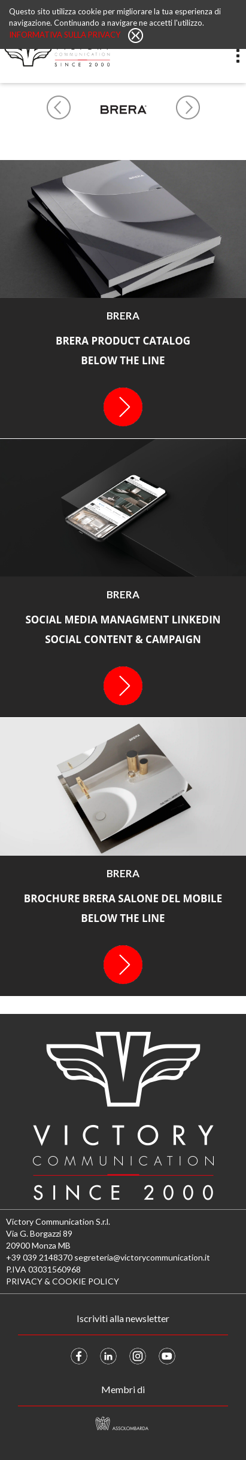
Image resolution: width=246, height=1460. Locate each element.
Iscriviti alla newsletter (123, 1318)
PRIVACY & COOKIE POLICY (62, 1281)
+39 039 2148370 (39, 1257)
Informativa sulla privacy (65, 34)
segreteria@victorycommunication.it (142, 1257)
